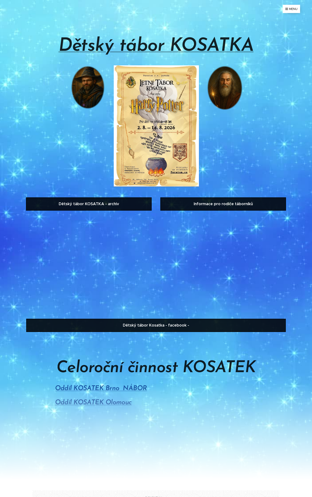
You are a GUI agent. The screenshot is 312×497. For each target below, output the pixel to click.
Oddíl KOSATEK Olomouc (93, 402)
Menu (291, 9)
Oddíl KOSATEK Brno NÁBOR (101, 388)
